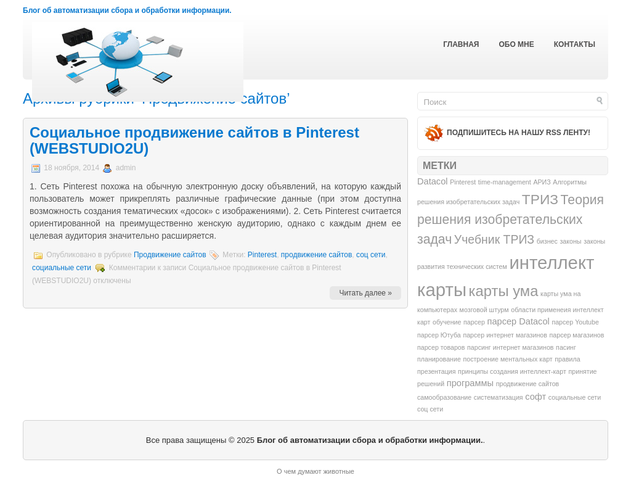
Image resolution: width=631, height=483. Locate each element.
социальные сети (61, 267)
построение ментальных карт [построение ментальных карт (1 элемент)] (507, 359)
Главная (461, 44)
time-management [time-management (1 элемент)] (504, 182)
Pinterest (262, 254)
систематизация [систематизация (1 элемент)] (498, 397)
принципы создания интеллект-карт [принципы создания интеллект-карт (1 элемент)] (512, 371)
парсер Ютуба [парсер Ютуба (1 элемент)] (439, 335)
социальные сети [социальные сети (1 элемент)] (574, 397)
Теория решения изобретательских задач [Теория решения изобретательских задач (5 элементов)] (510, 219)
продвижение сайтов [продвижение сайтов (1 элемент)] (528, 383)
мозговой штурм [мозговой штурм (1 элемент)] (484, 309)
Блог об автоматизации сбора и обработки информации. (127, 10)
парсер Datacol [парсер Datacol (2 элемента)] (518, 321)
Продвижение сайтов (170, 254)
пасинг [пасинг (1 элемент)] (566, 347)
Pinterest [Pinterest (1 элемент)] (463, 182)
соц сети (371, 254)
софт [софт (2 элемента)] (535, 397)
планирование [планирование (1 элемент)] (439, 359)
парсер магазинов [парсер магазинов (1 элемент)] (577, 335)
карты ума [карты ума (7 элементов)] (504, 291)
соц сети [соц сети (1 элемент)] (430, 409)
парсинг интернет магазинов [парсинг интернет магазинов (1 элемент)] (510, 347)
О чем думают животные (315, 471)
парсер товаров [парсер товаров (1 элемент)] (441, 347)
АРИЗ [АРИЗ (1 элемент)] (541, 182)
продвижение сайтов (316, 254)
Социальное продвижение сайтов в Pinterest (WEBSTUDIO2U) (194, 140)
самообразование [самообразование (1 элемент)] (444, 397)
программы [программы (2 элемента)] (470, 383)
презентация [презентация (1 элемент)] (436, 371)
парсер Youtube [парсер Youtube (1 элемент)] (575, 322)
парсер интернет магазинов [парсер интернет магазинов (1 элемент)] (505, 335)
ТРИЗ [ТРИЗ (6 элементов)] (540, 199)
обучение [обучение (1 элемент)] (447, 322)
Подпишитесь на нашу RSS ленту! (518, 132)
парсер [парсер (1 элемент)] (474, 322)
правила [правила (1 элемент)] (567, 359)
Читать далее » (365, 293)
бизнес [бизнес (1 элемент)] (547, 241)
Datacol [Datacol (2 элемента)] (432, 181)
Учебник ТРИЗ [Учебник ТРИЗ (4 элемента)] (494, 239)
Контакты (574, 44)
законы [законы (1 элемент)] (570, 241)
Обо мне (516, 44)
